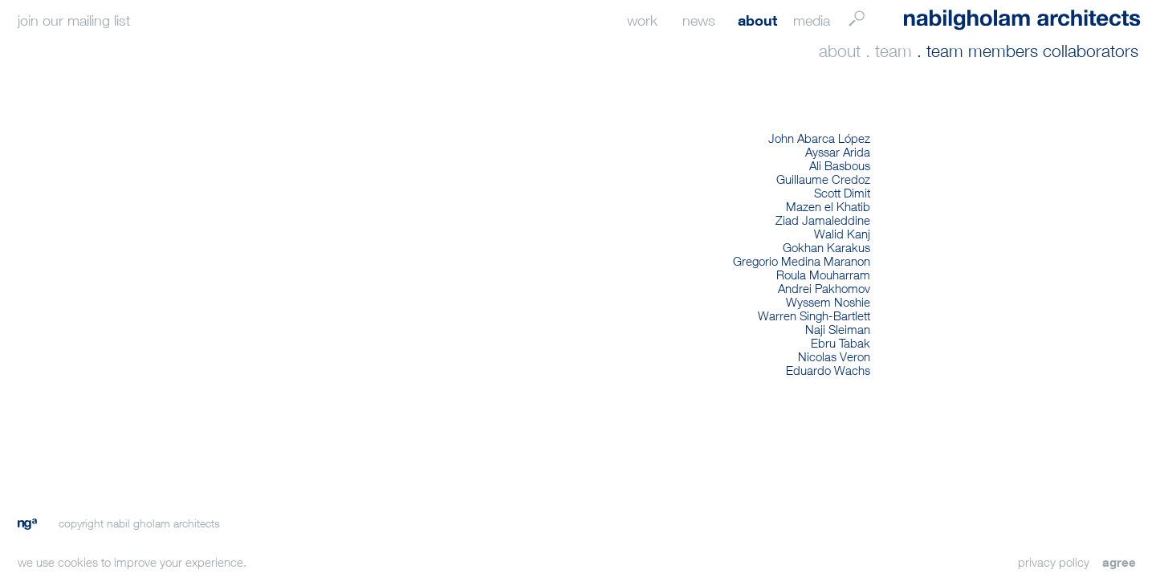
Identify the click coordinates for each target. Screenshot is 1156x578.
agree (1119, 562)
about (757, 20)
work (642, 20)
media (811, 20)
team (893, 51)
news (698, 20)
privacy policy (1053, 562)
